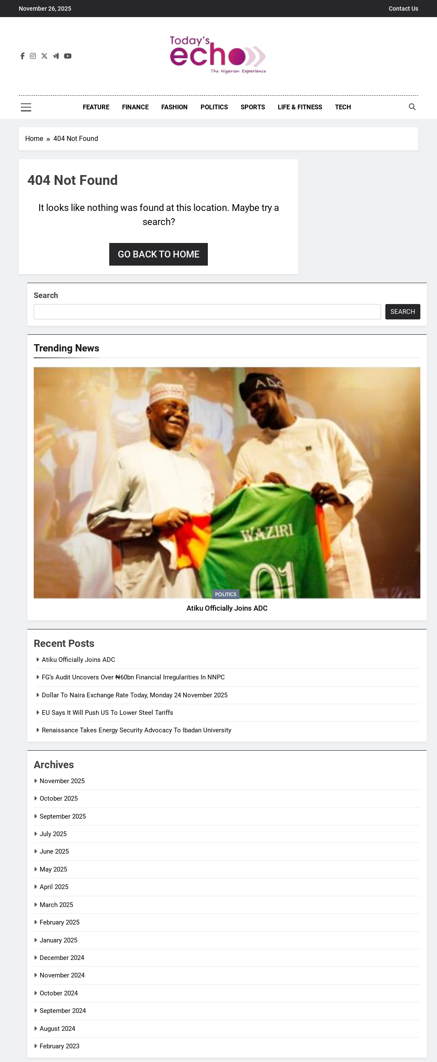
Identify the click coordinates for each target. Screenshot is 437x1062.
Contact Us (403, 8)
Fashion (174, 107)
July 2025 (53, 834)
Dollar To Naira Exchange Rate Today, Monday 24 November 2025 (134, 695)
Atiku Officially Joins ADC (227, 608)
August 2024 (57, 1029)
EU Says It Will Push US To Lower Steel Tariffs (107, 713)
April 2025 (54, 887)
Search (46, 295)
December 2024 (62, 958)
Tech (343, 107)
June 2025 (54, 851)
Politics (214, 107)
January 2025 (58, 940)
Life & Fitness (300, 107)
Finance (135, 107)
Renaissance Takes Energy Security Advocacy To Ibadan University (136, 730)
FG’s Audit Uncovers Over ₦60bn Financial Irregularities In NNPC (133, 677)
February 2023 (59, 1046)
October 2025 (59, 798)
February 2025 (59, 922)
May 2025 (53, 869)
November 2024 (62, 975)
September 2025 (63, 816)
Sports (253, 107)
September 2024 (63, 1011)
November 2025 (62, 781)
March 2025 (56, 905)
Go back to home (158, 254)
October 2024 (59, 993)
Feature (96, 107)
